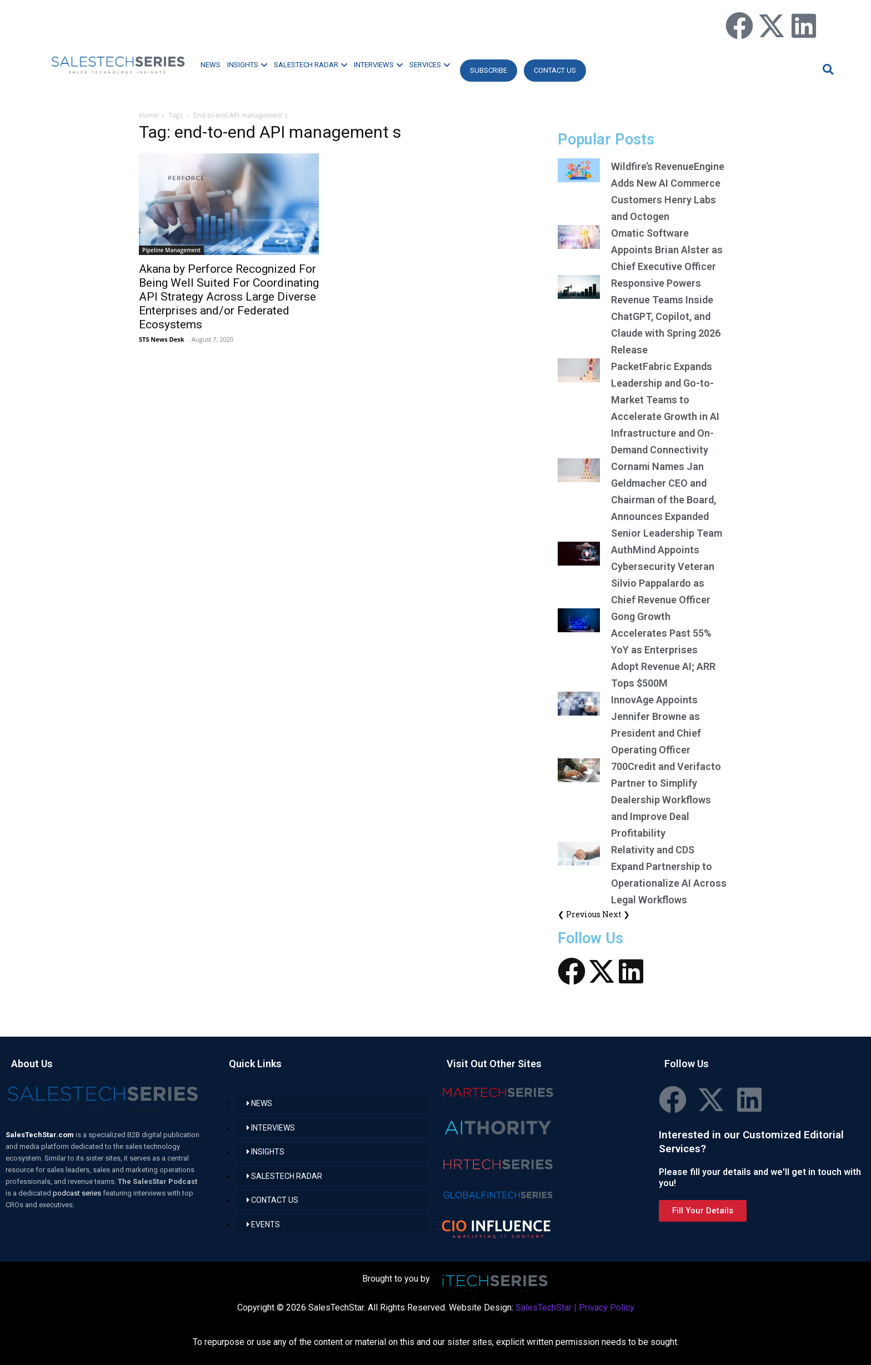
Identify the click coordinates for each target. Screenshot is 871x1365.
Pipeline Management (171, 250)
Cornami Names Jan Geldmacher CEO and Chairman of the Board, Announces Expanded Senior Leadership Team (666, 500)
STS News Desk (161, 339)
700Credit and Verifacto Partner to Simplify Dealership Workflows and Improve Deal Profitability (666, 800)
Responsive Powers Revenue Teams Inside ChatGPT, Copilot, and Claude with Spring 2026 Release (665, 316)
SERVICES (429, 65)
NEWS (211, 65)
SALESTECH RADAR (310, 65)
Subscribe (488, 70)
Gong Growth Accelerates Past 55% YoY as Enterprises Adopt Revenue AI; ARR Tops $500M (663, 650)
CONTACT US (555, 70)
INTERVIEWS (378, 65)
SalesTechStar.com (41, 1135)
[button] (826, 69)
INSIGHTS (247, 65)
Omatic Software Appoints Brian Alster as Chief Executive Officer (667, 249)
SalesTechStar (543, 1307)
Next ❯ (616, 914)
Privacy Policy (606, 1307)
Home (148, 115)
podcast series (78, 1193)
